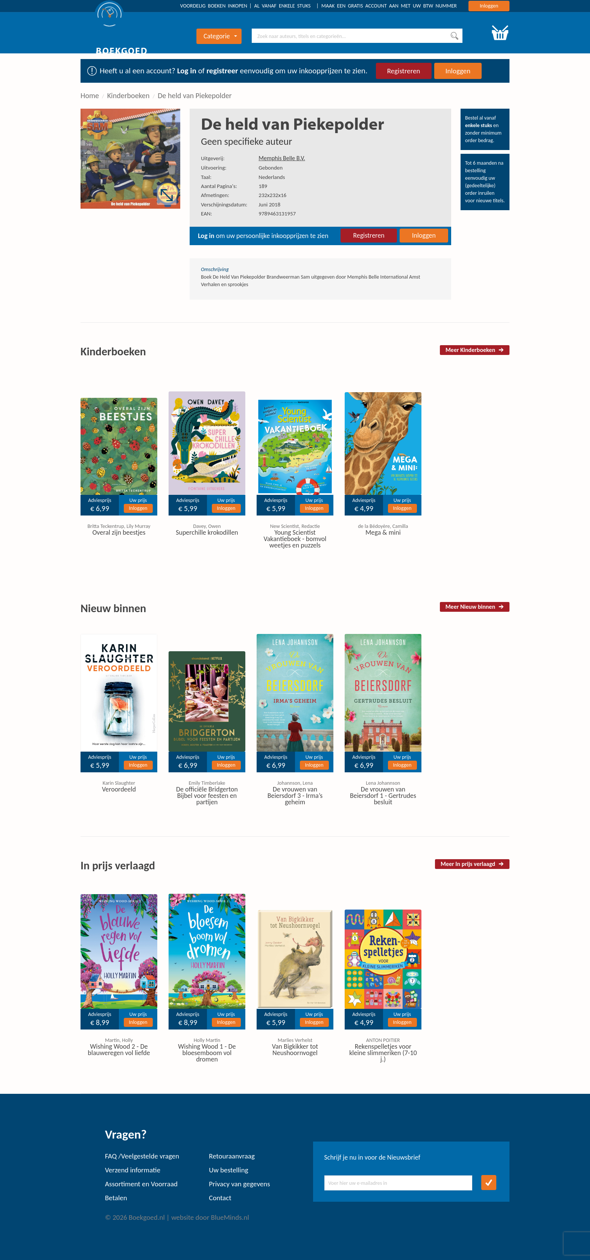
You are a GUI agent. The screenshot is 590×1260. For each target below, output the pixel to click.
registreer (222, 71)
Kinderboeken (128, 95)
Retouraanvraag (232, 1156)
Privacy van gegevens (239, 1184)
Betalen (116, 1197)
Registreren (403, 71)
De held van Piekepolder (195, 95)
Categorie (220, 36)
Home (90, 95)
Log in (186, 71)
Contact (220, 1197)
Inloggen (489, 6)
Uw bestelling (228, 1170)
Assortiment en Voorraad (141, 1184)
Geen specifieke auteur (246, 141)
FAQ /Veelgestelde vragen (142, 1156)
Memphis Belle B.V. (282, 158)
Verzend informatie (132, 1170)
